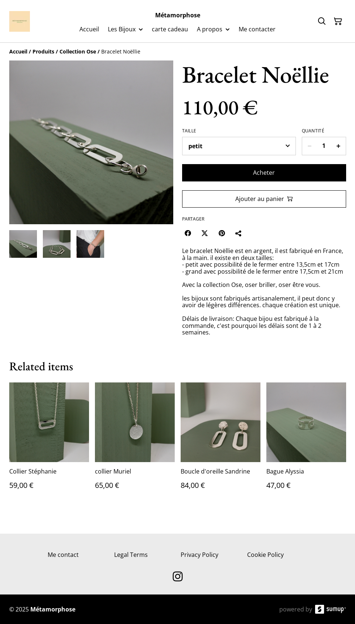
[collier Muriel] (135, 443)
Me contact (63, 555)
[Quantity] (324, 146)
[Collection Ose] (77, 51)
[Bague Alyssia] (306, 443)
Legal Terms (131, 555)
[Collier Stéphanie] (49, 443)
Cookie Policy (265, 555)
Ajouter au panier (264, 199)
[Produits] (43, 51)
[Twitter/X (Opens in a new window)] (204, 233)
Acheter (264, 173)
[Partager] (238, 233)
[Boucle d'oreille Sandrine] (220, 443)
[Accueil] (18, 51)
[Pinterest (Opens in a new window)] (221, 233)
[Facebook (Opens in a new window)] (187, 233)
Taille (189, 131)
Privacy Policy (199, 555)
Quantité (313, 131)
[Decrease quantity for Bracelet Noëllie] (309, 146)
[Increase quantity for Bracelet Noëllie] (338, 146)
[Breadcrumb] (177, 51)
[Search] (322, 21)
